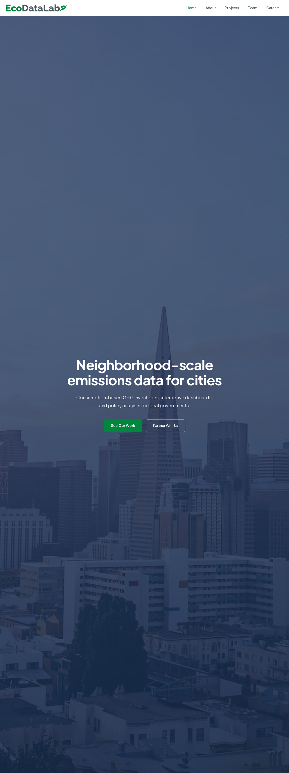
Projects (232, 7)
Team (252, 7)
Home (192, 7)
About (211, 7)
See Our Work (123, 425)
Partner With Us (165, 425)
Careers (273, 7)
